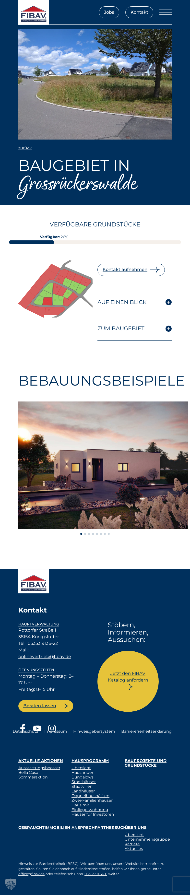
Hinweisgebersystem (94, 731)
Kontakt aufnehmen (125, 269)
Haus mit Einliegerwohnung (89, 807)
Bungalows (82, 777)
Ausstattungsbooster (39, 767)
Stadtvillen (82, 786)
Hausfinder (82, 772)
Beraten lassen (39, 705)
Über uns (135, 827)
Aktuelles (134, 848)
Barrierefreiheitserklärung (146, 731)
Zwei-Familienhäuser (92, 800)
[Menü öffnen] (165, 12)
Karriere (132, 844)
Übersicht (81, 767)
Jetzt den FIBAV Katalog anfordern (128, 677)
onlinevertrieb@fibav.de (44, 656)
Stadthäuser (83, 781)
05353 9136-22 (43, 643)
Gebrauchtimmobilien (44, 827)
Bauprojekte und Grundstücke (145, 763)
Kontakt (139, 12)
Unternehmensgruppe (147, 839)
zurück (25, 148)
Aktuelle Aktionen (40, 760)
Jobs (109, 12)
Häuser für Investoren (92, 814)
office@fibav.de (31, 874)
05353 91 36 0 (95, 874)
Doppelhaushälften (90, 795)
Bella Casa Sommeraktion (33, 774)
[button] (11, 884)
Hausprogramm (90, 760)
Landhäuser (83, 791)
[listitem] (39, 286)
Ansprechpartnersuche (100, 827)
